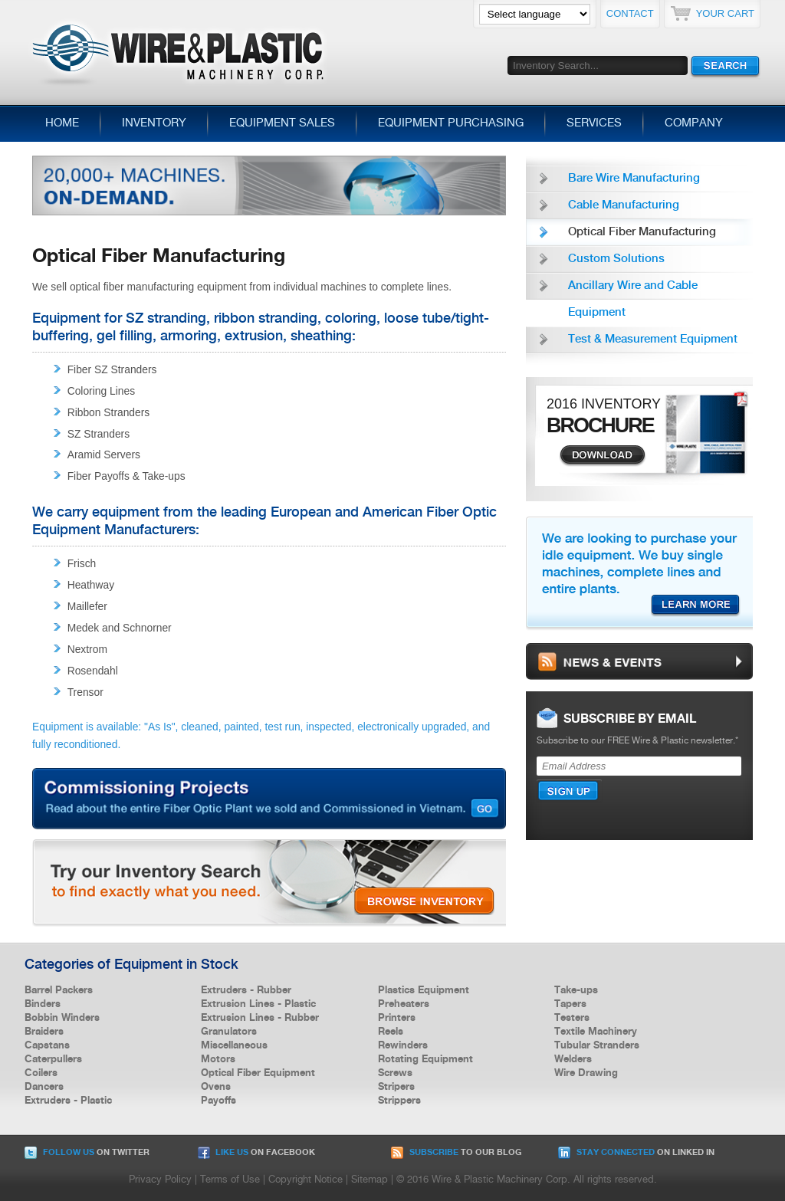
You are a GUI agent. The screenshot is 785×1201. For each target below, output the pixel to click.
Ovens (216, 1086)
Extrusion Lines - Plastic (258, 1004)
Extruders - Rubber (246, 990)
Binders (43, 1004)
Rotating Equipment (425, 1059)
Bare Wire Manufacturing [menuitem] (634, 178)
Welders (573, 1059)
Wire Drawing (586, 1073)
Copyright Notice (305, 1180)
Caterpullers (53, 1059)
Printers (396, 1017)
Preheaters (403, 1004)
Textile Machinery (595, 1031)
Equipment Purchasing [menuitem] (451, 123)
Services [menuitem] (594, 123)
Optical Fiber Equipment (258, 1073)
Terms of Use (230, 1180)
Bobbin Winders (62, 1017)
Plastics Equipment (423, 990)
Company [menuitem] (694, 123)
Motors (218, 1059)
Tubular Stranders (596, 1045)
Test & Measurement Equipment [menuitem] (652, 339)
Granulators (229, 1031)
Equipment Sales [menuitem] (282, 123)
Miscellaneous (234, 1045)
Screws (395, 1073)
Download (602, 456)
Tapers (570, 1004)
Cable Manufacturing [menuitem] (623, 205)
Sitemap (369, 1180)
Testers (572, 1017)
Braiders (44, 1031)
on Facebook (256, 1152)
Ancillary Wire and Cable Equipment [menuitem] (633, 299)
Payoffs (218, 1100)
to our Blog (456, 1152)
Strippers (399, 1100)
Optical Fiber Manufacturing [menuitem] (642, 232)
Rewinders (403, 1045)
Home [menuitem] (62, 123)
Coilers (41, 1073)
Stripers (396, 1086)
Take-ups (576, 990)
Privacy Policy (160, 1180)
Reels (390, 1031)
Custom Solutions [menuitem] (616, 259)
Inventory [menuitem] (154, 123)
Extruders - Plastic (68, 1100)
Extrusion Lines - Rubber (260, 1017)
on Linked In (636, 1152)
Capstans (47, 1045)
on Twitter (87, 1152)
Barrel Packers (59, 990)
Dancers (44, 1086)
